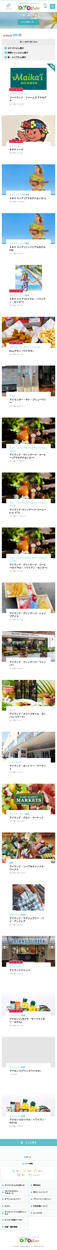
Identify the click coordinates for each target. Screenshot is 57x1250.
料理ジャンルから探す (16, 53)
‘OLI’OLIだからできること (11, 1192)
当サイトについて (40, 1192)
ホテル (7, 1206)
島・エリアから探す (15, 57)
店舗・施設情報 (11, 1227)
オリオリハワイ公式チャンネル (15, 1213)
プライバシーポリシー (42, 1199)
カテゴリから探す (14, 48)
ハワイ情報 (28, 1164)
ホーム (28, 1157)
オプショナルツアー (13, 1199)
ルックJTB (37, 1213)
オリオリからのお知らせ (15, 1185)
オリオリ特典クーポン (27, 22)
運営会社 (36, 1185)
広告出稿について (40, 1206)
